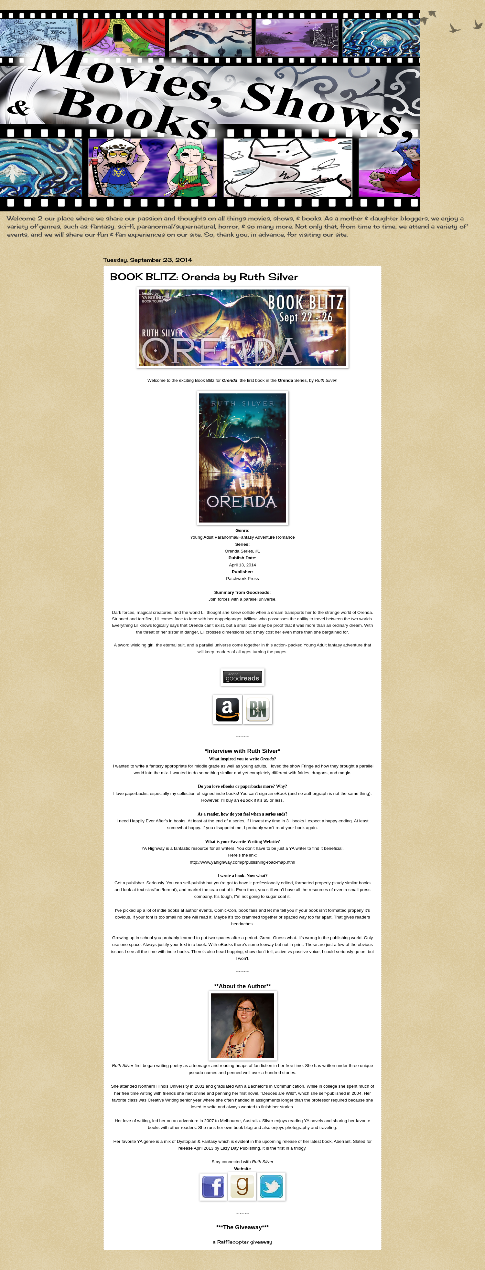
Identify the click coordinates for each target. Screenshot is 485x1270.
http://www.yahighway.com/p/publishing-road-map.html (242, 862)
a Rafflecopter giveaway (242, 1242)
